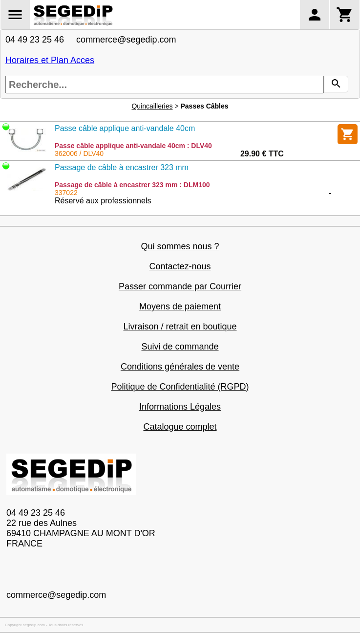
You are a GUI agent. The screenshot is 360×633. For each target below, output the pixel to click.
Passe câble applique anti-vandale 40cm (125, 128)
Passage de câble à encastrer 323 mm (122, 167)
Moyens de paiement (180, 306)
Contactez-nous (180, 266)
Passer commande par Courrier (180, 286)
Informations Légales (180, 407)
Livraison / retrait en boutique (179, 326)
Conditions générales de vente (180, 366)
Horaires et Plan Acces (49, 60)
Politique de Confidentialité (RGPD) (180, 387)
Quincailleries (151, 106)
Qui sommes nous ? (180, 246)
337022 (66, 192)
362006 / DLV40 (79, 153)
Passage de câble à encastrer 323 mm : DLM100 (132, 185)
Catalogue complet (179, 427)
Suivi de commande (179, 346)
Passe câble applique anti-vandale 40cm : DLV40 (133, 146)
